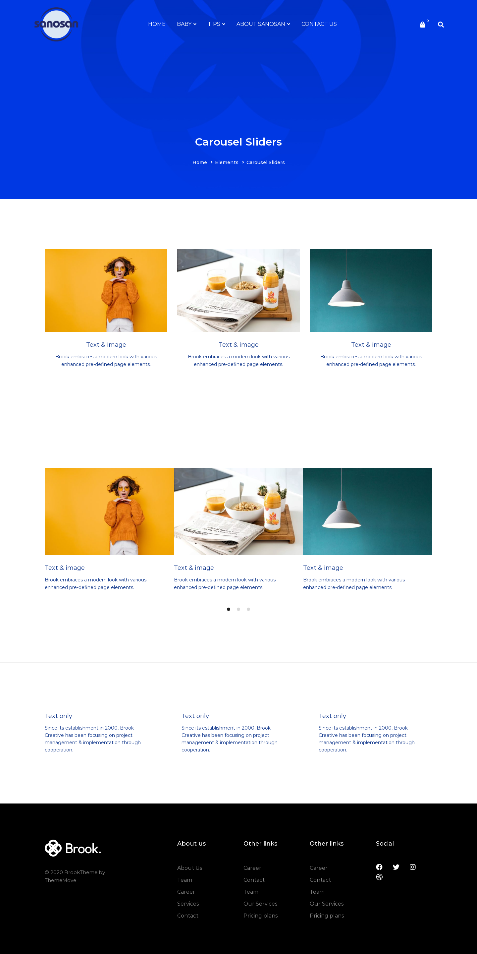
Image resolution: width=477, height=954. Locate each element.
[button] (228, 609)
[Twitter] (396, 867)
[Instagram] (412, 867)
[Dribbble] (379, 877)
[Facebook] (379, 867)
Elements (226, 162)
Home (199, 162)
